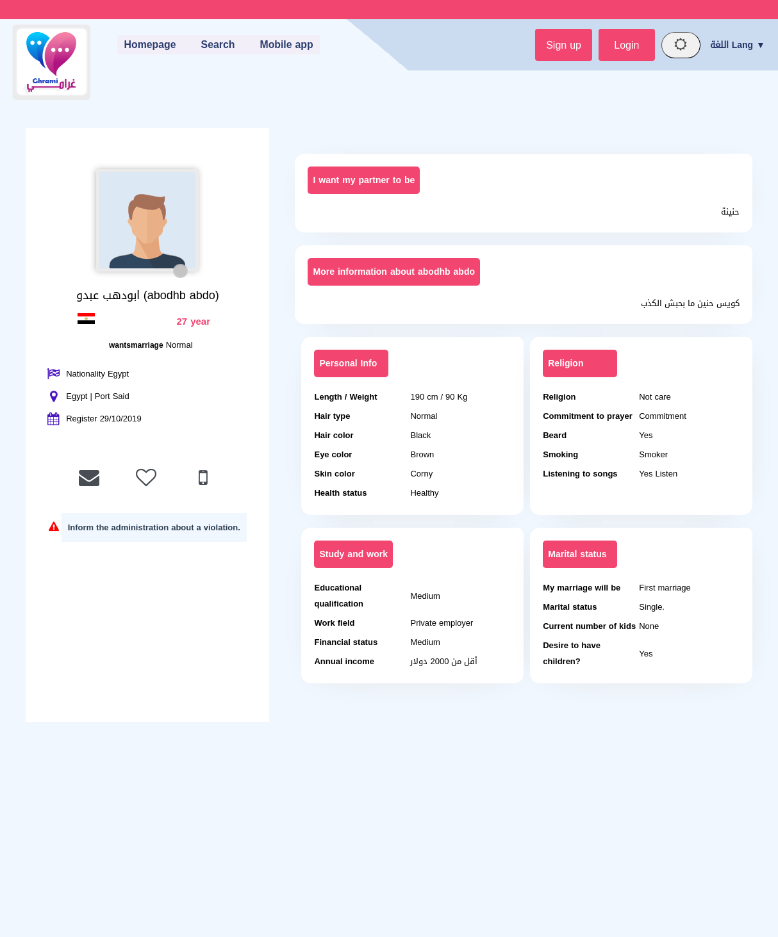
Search (217, 45)
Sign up (559, 45)
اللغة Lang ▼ (737, 45)
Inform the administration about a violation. (154, 528)
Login (623, 45)
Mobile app (286, 45)
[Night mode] (679, 45)
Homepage (148, 45)
